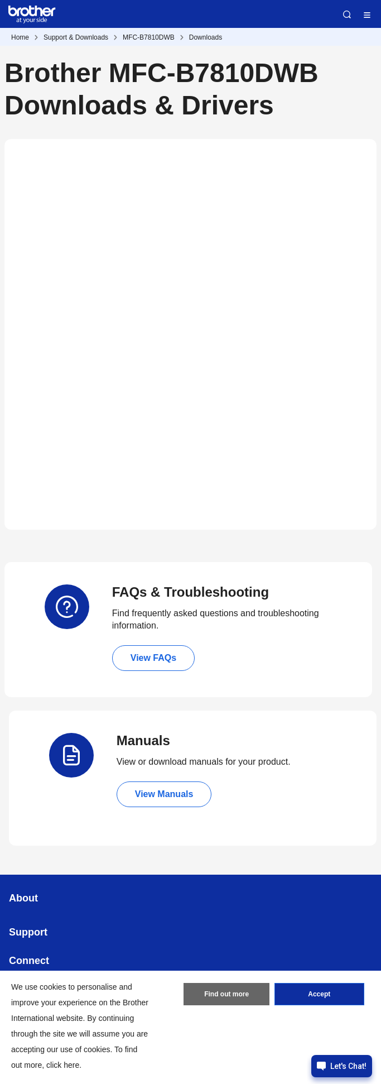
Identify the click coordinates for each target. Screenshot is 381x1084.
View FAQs (153, 658)
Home (20, 37)
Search (347, 14)
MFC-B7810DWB (149, 37)
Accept (319, 994)
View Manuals (164, 794)
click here (62, 1065)
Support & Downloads (76, 37)
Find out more (226, 994)
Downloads (205, 37)
